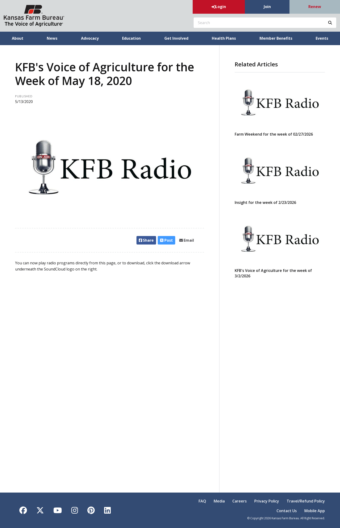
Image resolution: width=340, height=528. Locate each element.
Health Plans (224, 38)
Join (267, 6)
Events (322, 38)
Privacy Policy (266, 501)
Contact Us (286, 510)
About (17, 38)
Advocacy (90, 38)
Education (131, 38)
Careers (239, 501)
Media (219, 501)
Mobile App (314, 510)
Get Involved (176, 38)
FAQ (202, 501)
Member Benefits (275, 38)
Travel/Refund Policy (306, 501)
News (52, 38)
